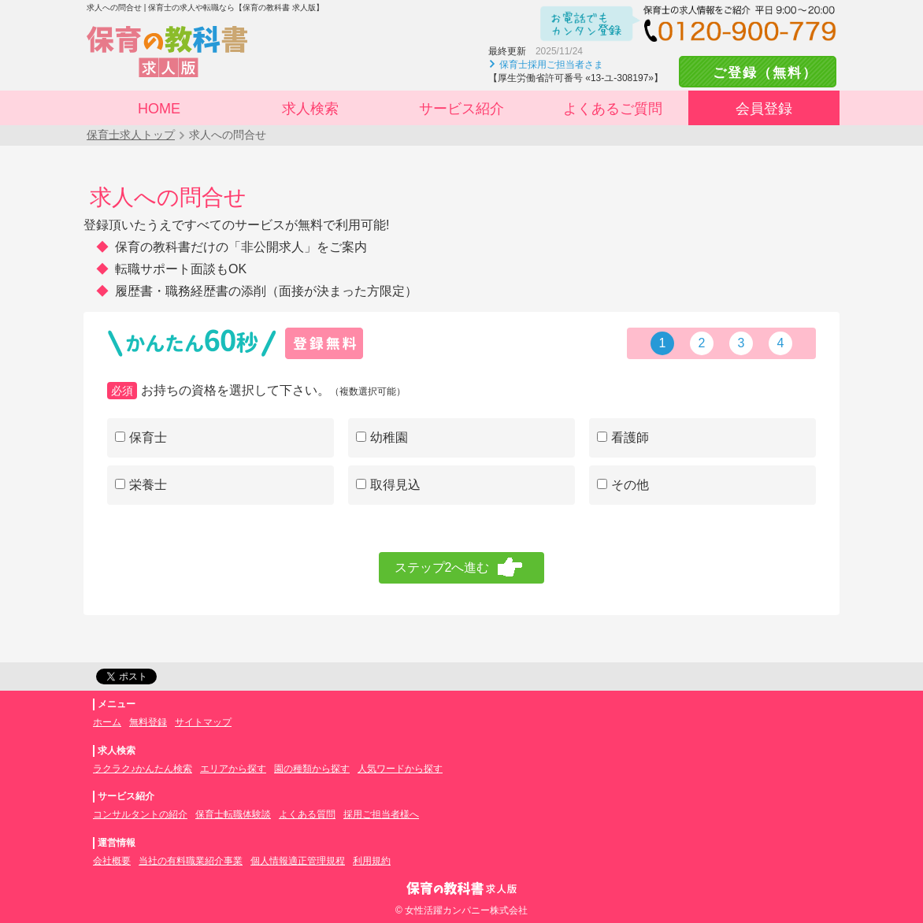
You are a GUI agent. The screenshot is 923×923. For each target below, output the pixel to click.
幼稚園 (382, 437)
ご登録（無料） (757, 72)
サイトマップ (203, 722)
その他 (623, 484)
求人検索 (310, 109)
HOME (159, 109)
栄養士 (141, 484)
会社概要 (112, 860)
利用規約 (372, 860)
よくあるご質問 (612, 109)
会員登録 (764, 109)
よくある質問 (307, 814)
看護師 (623, 437)
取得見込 (388, 484)
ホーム (107, 722)
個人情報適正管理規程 (297, 860)
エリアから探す (233, 768)
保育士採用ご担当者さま (551, 64)
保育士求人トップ (131, 134)
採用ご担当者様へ (381, 814)
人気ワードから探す (400, 768)
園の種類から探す (312, 768)
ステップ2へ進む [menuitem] (442, 567)
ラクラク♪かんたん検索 (142, 768)
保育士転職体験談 (233, 814)
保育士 (141, 437)
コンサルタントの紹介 (140, 814)
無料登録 (148, 722)
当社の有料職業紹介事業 (191, 860)
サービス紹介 (461, 109)
